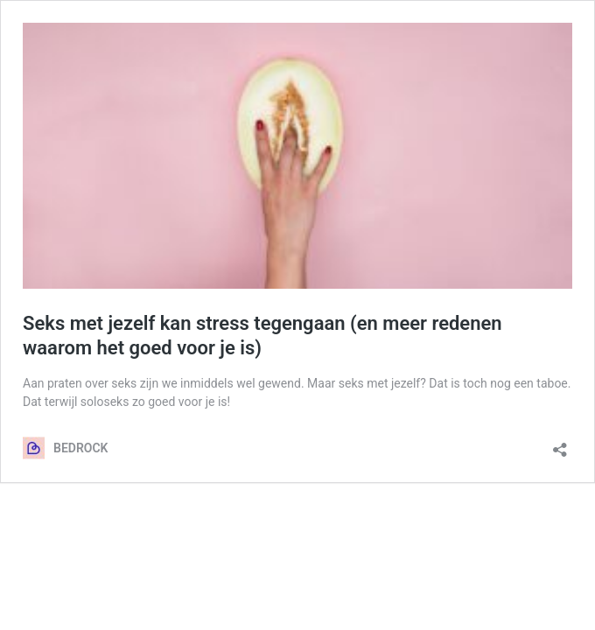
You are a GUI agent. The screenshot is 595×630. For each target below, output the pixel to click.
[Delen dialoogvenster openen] (560, 444)
